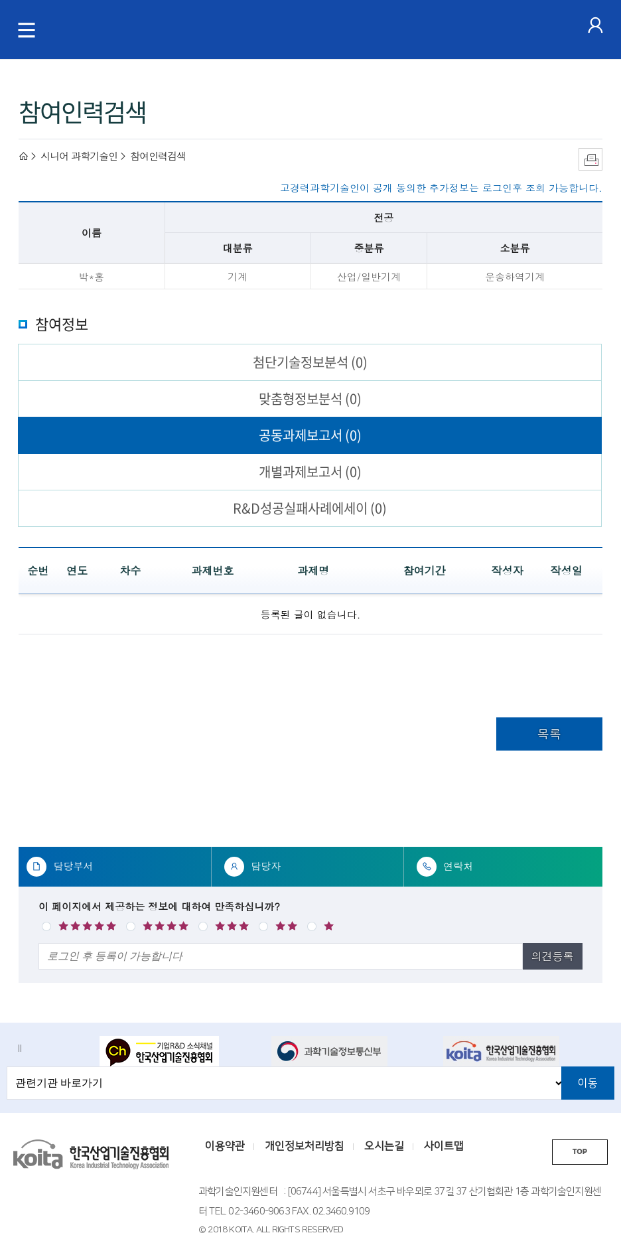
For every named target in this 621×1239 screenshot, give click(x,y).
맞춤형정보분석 (310, 398)
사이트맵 (444, 1146)
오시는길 (384, 1146)
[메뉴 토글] (26, 30)
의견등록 (552, 956)
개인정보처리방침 (304, 1146)
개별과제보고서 (310, 471)
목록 (549, 733)
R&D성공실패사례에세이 (310, 508)
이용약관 (225, 1146)
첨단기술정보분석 (310, 362)
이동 (588, 1083)
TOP (580, 1151)
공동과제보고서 (310, 435)
